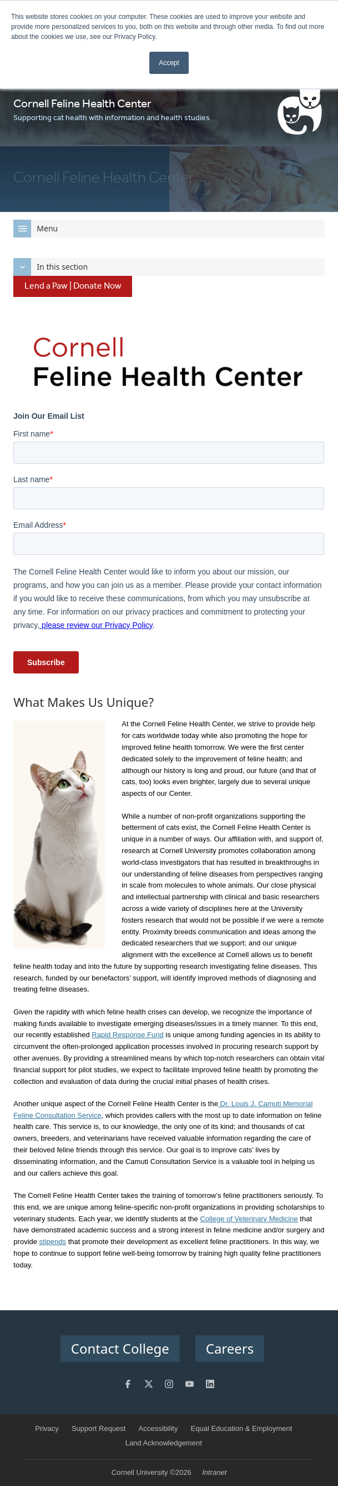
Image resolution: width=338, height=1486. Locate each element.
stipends (52, 1241)
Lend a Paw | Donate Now (73, 286)
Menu (35, 228)
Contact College (120, 1348)
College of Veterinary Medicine (248, 1219)
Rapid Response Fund (127, 1035)
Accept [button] (169, 63)
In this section (50, 267)
